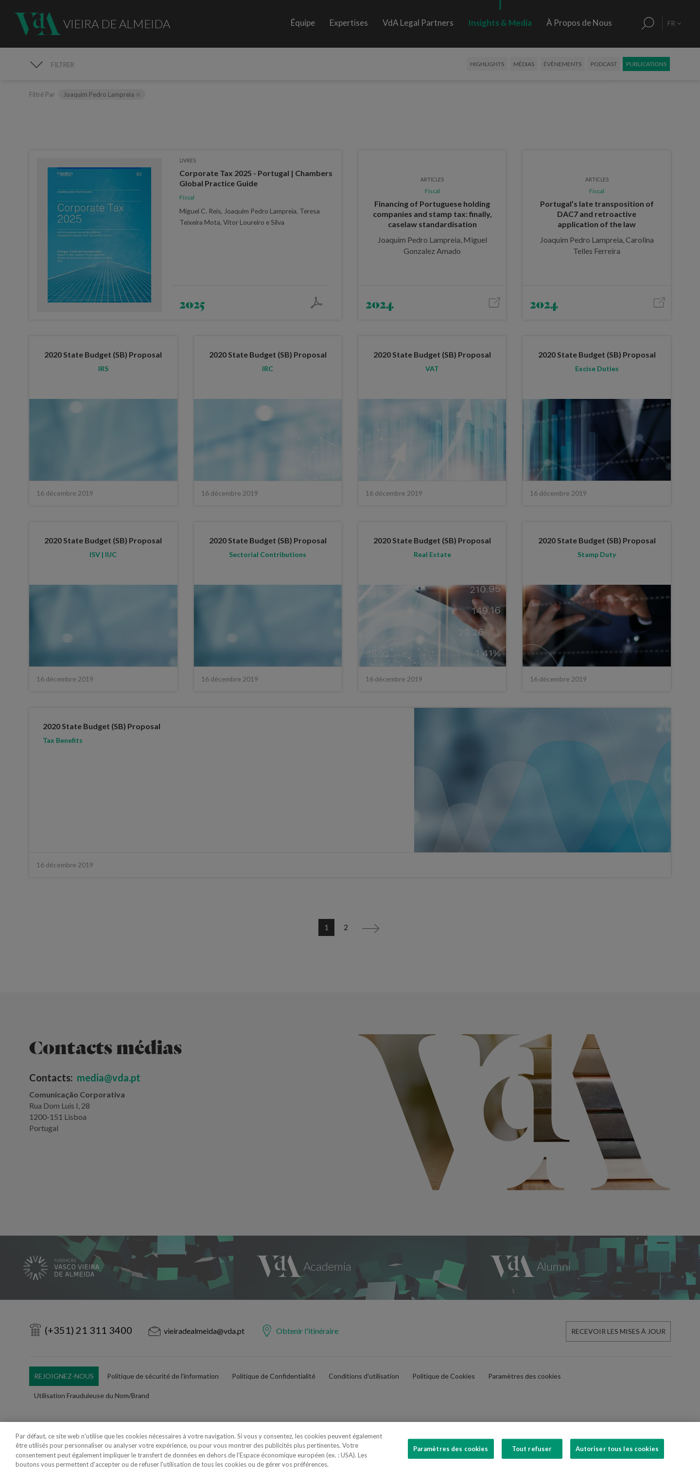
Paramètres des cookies (451, 1457)
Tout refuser (532, 1457)
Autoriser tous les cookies (617, 1457)
